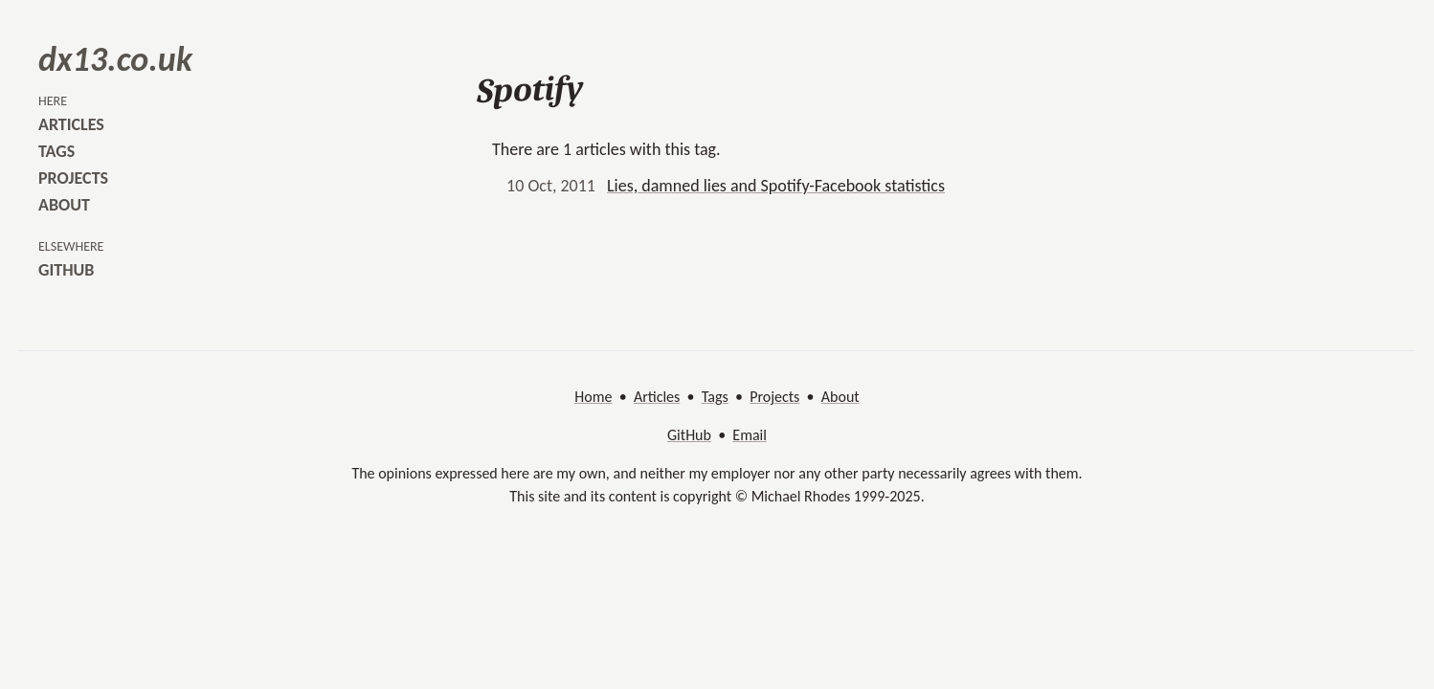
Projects (774, 397)
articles (71, 124)
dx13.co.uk (115, 59)
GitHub (689, 435)
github (66, 269)
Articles (657, 397)
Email (749, 435)
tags (56, 151)
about (64, 204)
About (840, 397)
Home (593, 397)
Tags (715, 397)
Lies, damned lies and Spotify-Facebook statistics (776, 185)
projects (73, 178)
